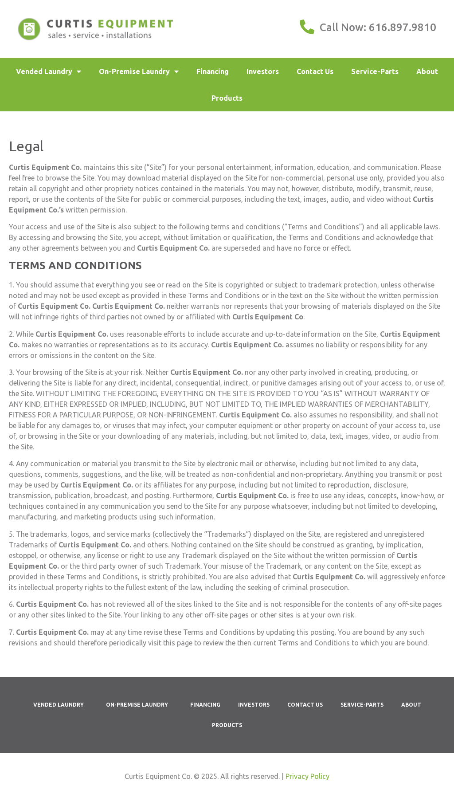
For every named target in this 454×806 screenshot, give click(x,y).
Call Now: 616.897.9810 (378, 27)
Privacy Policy (307, 776)
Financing (212, 71)
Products (227, 98)
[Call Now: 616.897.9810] (307, 27)
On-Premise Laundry (139, 71)
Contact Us (315, 71)
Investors (263, 71)
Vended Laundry (48, 71)
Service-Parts (375, 71)
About (427, 71)
